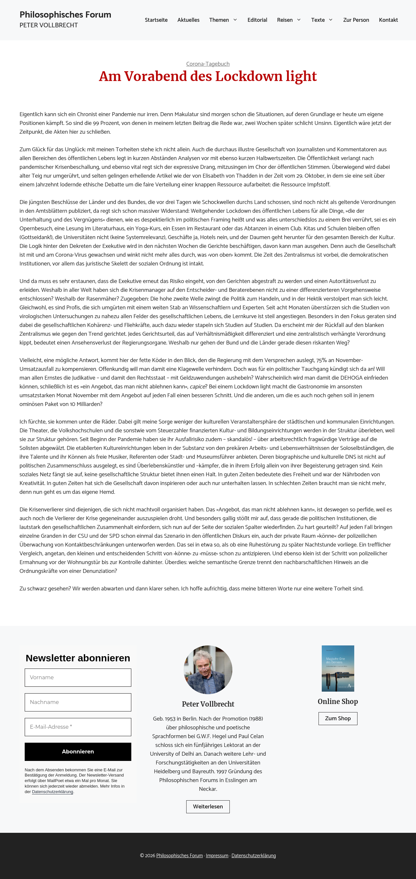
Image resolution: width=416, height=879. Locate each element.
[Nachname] (78, 702)
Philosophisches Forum (65, 14)
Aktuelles (188, 20)
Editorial (257, 20)
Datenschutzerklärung (52, 791)
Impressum (217, 856)
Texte (325, 20)
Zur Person (356, 20)
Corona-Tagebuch (208, 64)
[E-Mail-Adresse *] (78, 727)
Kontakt (388, 20)
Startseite (156, 20)
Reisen (291, 20)
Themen (226, 20)
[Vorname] (78, 678)
